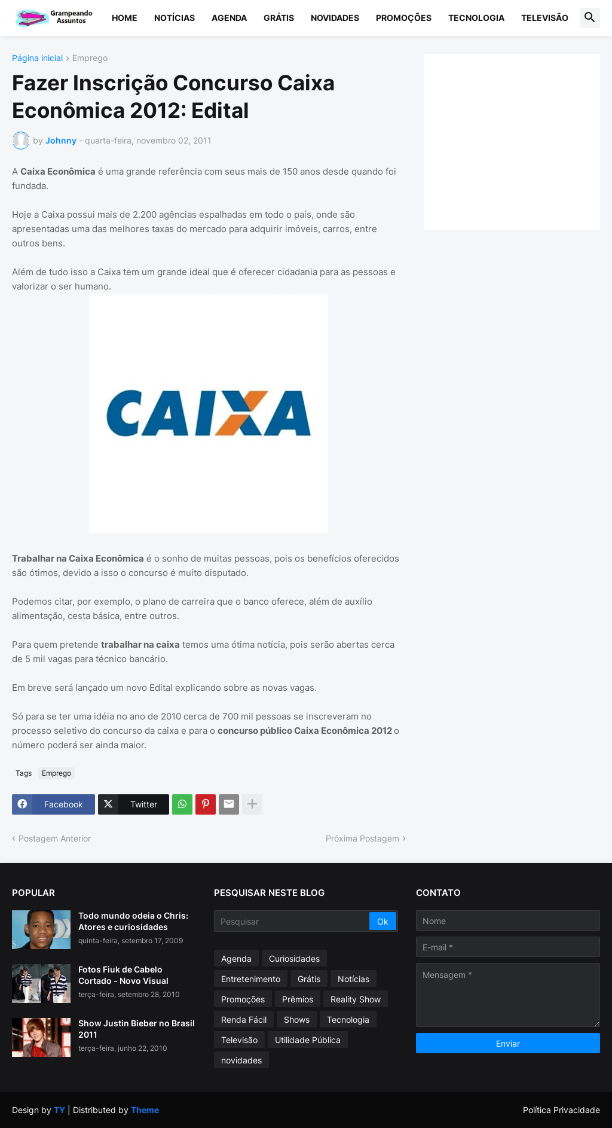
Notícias (174, 18)
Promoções (404, 18)
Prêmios (297, 999)
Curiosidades (294, 958)
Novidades (335, 18)
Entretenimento (250, 979)
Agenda (229, 18)
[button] (590, 18)
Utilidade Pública (308, 1040)
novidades (241, 1060)
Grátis (279, 18)
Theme (145, 1110)
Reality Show (356, 999)
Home (124, 18)
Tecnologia (476, 18)
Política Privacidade (561, 1110)
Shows (297, 1019)
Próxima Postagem (362, 838)
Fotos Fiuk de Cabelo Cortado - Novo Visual (123, 974)
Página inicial (37, 58)
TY (59, 1110)
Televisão (544, 18)
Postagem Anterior (55, 838)
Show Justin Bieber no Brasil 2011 (136, 1028)
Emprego (90, 58)
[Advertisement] (524, 140)
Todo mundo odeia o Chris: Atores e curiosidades (133, 920)
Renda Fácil (244, 1019)
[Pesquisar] (292, 921)
